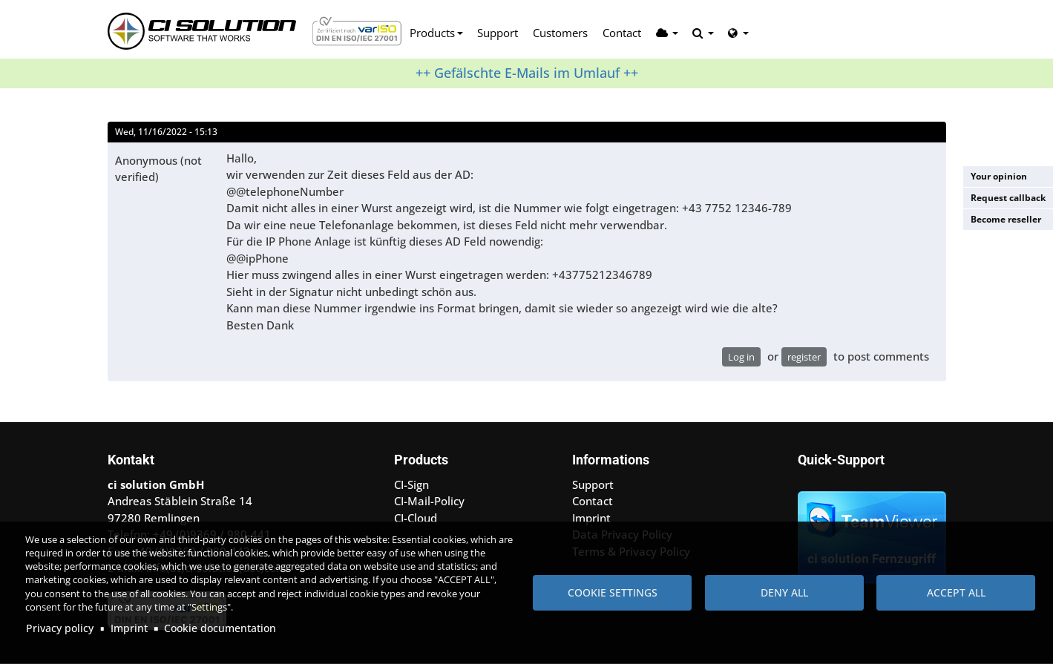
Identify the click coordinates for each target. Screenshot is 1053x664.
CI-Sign (411, 484)
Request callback (1008, 197)
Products (432, 32)
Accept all (956, 592)
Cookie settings (612, 592)
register (804, 357)
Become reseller (1006, 219)
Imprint (129, 628)
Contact (622, 32)
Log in (741, 357)
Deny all (784, 592)
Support (497, 32)
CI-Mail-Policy (429, 500)
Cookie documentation (220, 628)
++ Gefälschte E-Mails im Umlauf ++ (527, 73)
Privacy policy (60, 628)
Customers (560, 32)
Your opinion (999, 176)
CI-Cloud (415, 517)
